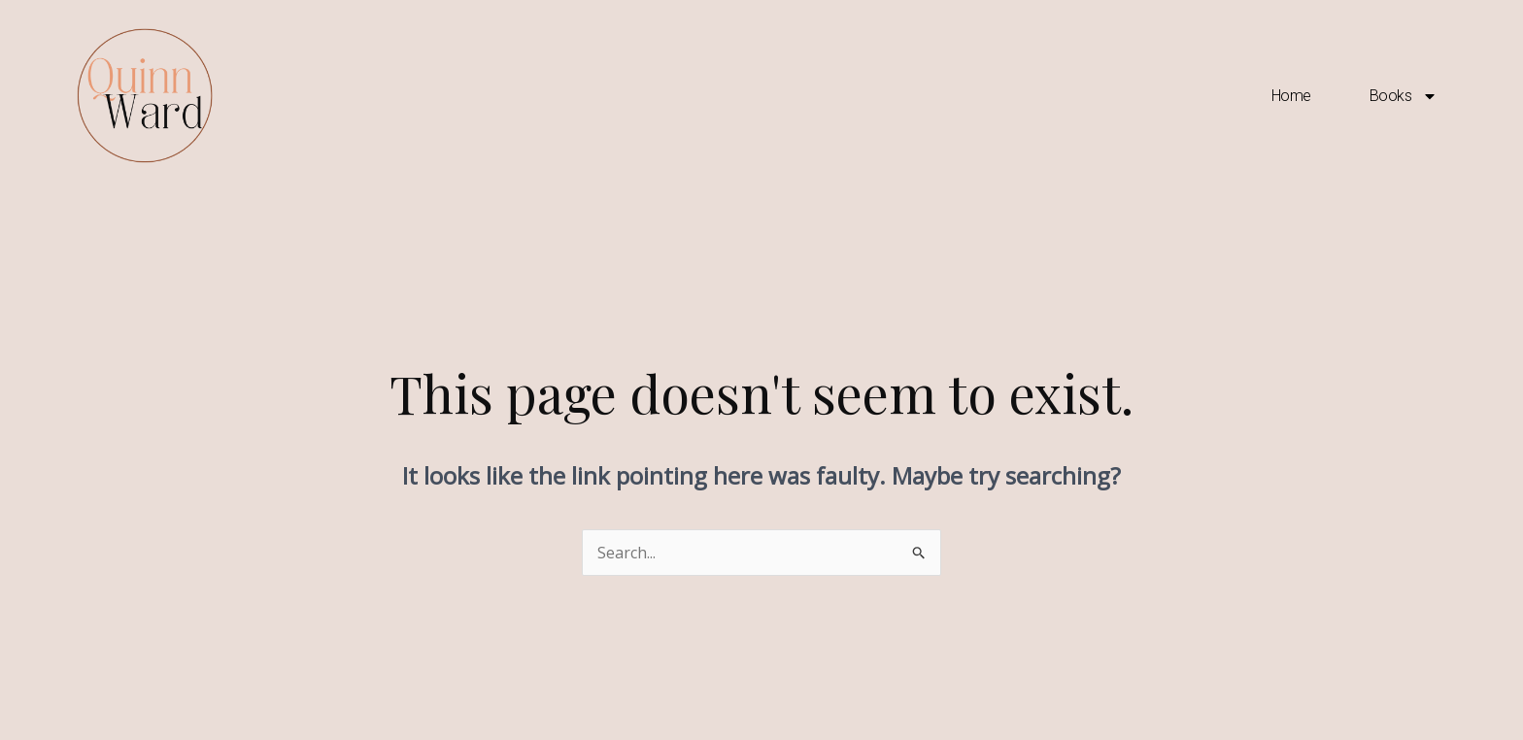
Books (1404, 96)
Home (1291, 95)
